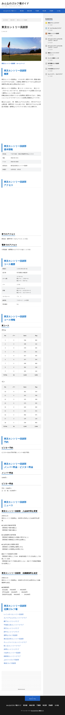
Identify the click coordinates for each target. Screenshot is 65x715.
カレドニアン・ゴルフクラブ (55, 74)
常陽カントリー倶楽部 (53, 33)
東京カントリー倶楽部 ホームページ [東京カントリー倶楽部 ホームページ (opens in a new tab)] (13, 63)
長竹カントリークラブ (11, 628)
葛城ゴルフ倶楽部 (10, 663)
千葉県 (37, 10)
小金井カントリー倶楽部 (12, 653)
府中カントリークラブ (11, 632)
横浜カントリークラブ (53, 52)
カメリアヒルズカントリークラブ (15, 618)
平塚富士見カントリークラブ (14, 625)
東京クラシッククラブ (53, 23)
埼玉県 (44, 10)
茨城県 (51, 10)
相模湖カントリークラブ (12, 656)
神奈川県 (29, 10)
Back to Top (32, 698)
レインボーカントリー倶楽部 (14, 614)
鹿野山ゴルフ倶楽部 (10, 635)
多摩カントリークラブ (11, 649)
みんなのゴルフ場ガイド (15, 3)
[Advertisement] (21, 124)
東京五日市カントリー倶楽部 (14, 639)
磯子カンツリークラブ (11, 621)
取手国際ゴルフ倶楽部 (53, 63)
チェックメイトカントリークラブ (15, 642)
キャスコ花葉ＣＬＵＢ (53, 58)
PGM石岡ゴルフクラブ (53, 68)
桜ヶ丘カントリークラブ (12, 646)
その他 (58, 10)
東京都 (22, 10)
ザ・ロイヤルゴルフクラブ (54, 28)
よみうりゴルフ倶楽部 (11, 660)
